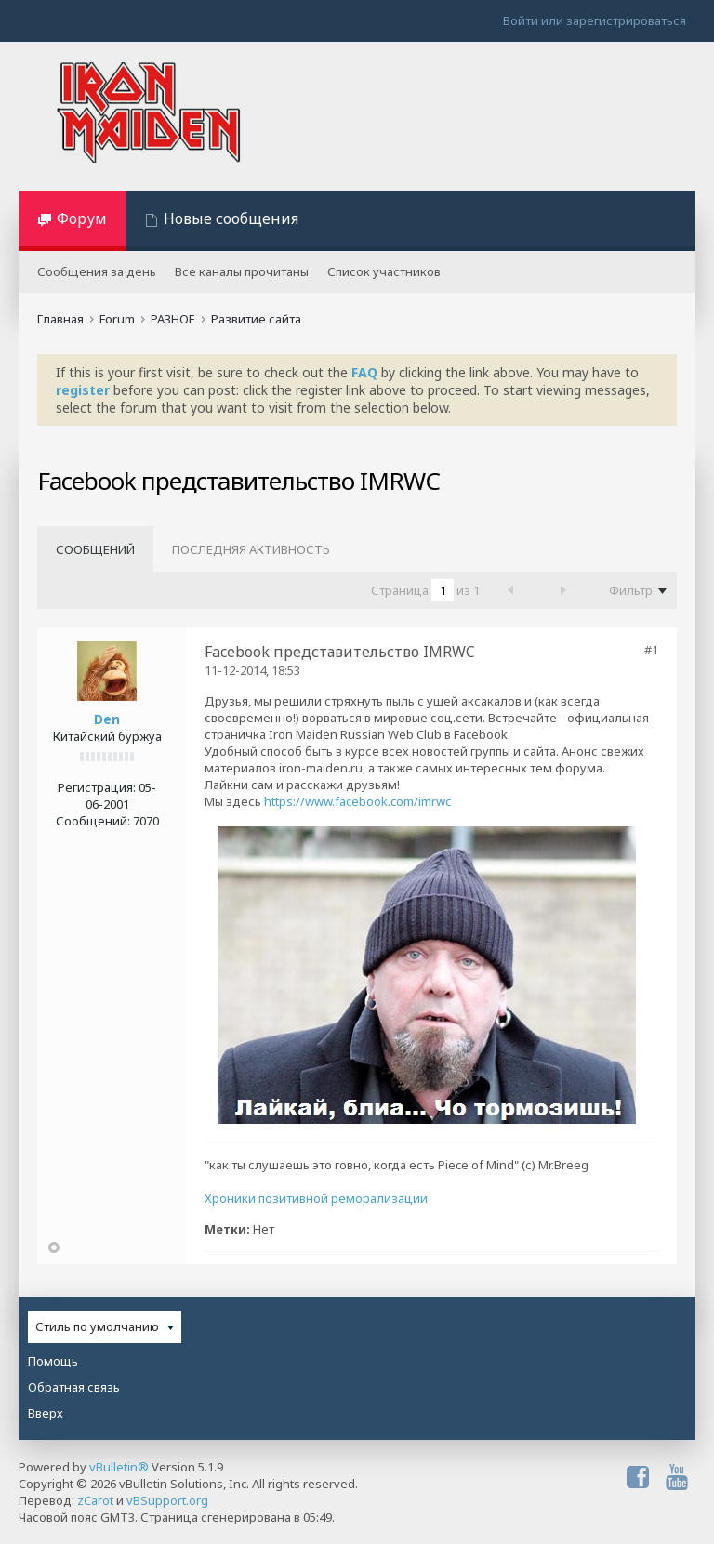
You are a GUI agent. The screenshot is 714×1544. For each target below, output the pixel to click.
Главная (60, 318)
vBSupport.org (167, 1500)
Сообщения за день (96, 271)
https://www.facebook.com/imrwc (357, 801)
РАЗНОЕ (173, 318)
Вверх (45, 1413)
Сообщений (95, 549)
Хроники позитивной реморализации (316, 1198)
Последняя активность (251, 549)
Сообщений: (93, 820)
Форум (82, 218)
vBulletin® (119, 1466)
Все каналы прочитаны (242, 271)
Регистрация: (97, 787)
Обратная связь (74, 1387)
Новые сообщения (231, 218)
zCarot (95, 1500)
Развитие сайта (256, 318)
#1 (651, 649)
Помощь (53, 1361)
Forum (117, 318)
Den (107, 719)
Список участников (384, 271)
